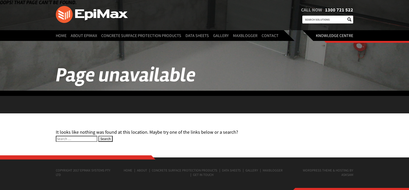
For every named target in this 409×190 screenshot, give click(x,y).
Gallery (221, 35)
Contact (270, 35)
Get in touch (203, 175)
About (142, 170)
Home (61, 35)
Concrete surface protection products (141, 35)
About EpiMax (84, 35)
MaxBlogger (245, 35)
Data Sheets (197, 35)
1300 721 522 (339, 10)
